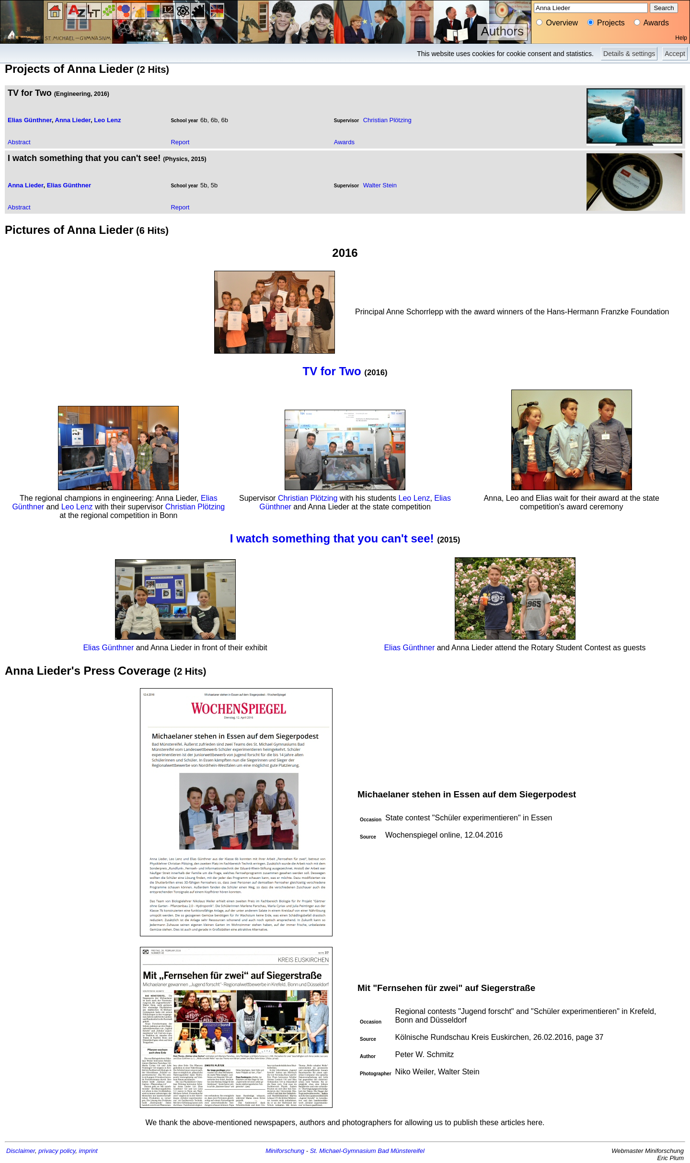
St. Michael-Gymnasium (343, 1150)
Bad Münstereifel (401, 1150)
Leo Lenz (107, 120)
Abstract (19, 142)
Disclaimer (20, 1150)
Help (681, 38)
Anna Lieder (73, 120)
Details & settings (629, 54)
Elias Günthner (30, 120)
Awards (344, 142)
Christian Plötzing (387, 120)
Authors (502, 31)
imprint (88, 1150)
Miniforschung (284, 1150)
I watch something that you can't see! (332, 538)
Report (180, 142)
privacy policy (56, 1150)
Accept (675, 54)
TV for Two (331, 371)
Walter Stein (380, 185)
